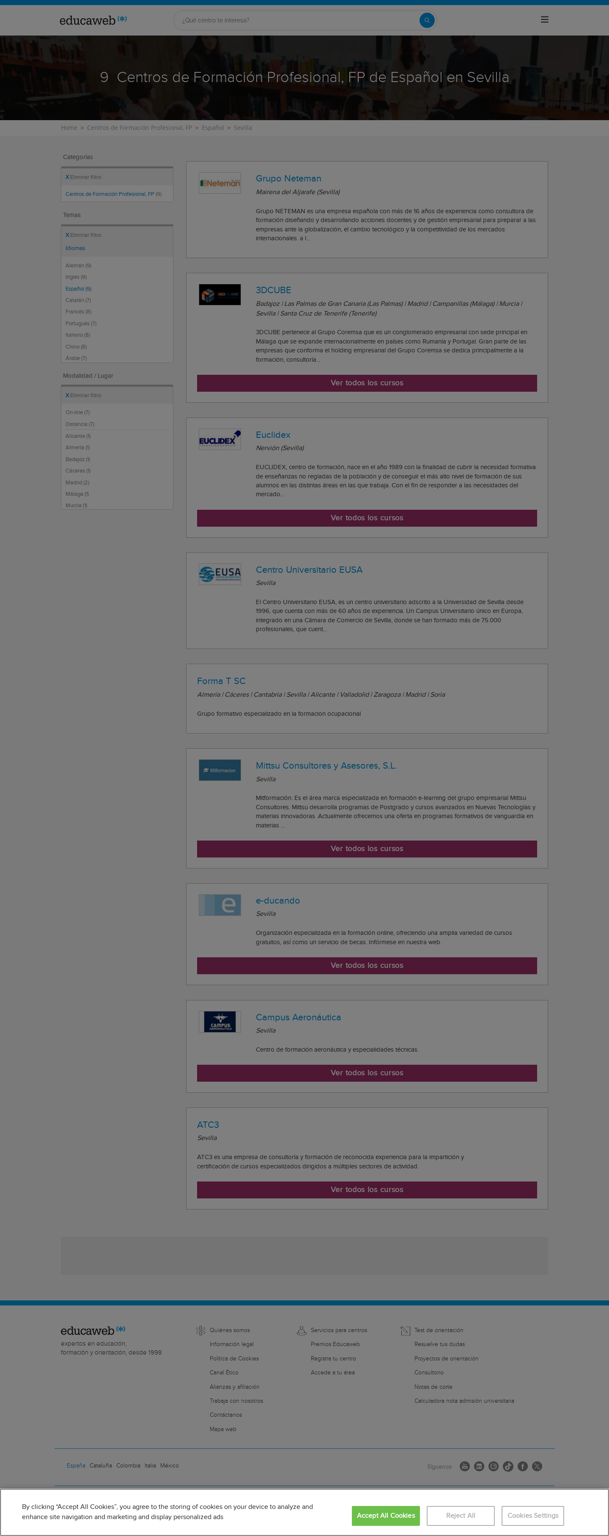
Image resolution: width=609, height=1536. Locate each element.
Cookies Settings (533, 1516)
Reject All (461, 1516)
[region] (304, 1512)
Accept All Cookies (386, 1516)
